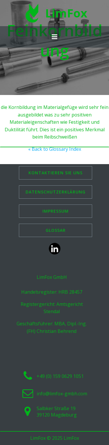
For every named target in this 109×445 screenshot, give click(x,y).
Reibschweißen (60, 137)
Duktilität (15, 129)
